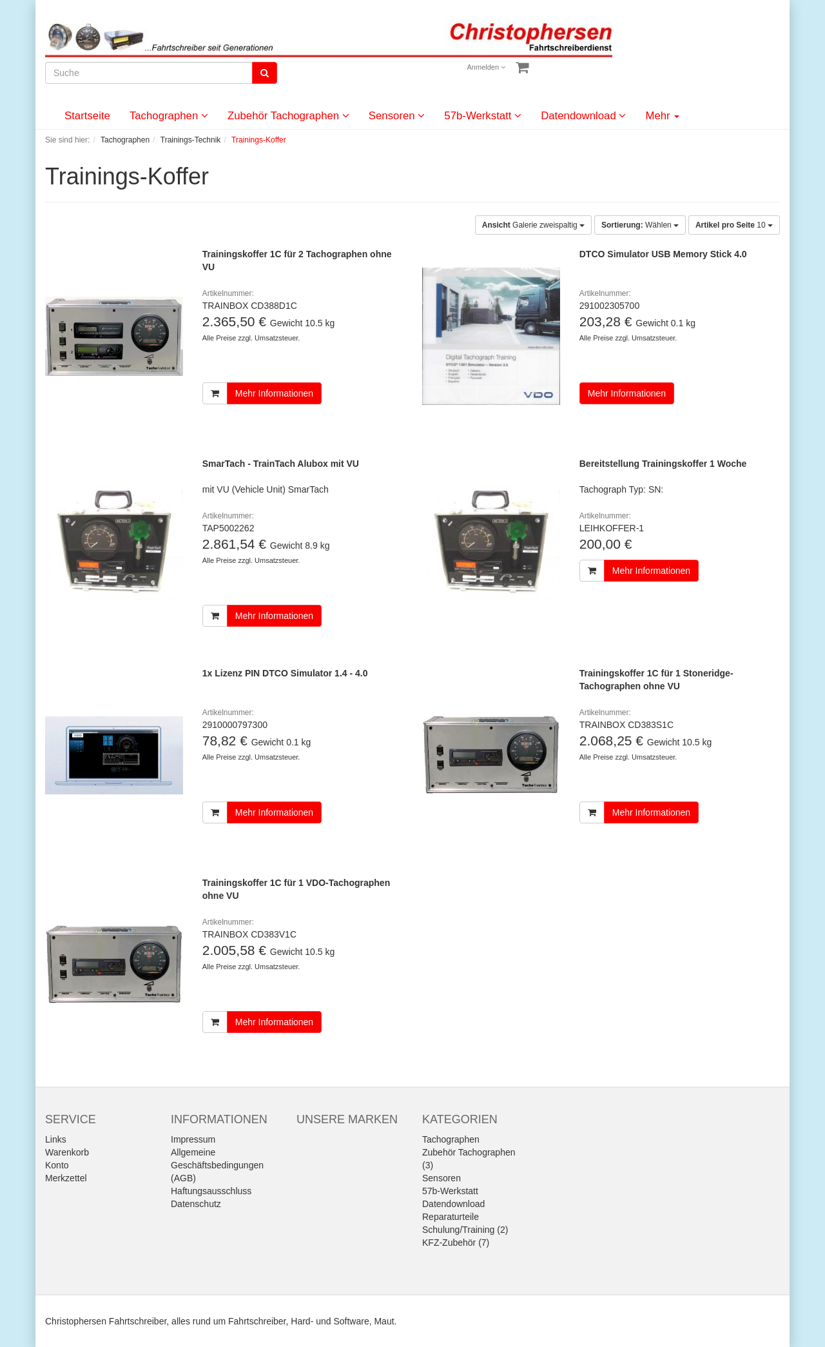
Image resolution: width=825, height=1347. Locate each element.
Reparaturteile (450, 1217)
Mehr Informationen (274, 393)
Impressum (193, 1139)
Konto (57, 1165)
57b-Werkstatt (482, 116)
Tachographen (169, 116)
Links (55, 1139)
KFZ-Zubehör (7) (455, 1242)
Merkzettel (66, 1178)
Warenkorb (67, 1152)
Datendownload (583, 116)
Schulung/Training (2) (465, 1229)
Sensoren (397, 116)
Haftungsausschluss (211, 1191)
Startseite (87, 116)
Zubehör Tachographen (288, 116)
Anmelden (486, 67)
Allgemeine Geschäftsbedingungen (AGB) (217, 1165)
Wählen (640, 225)
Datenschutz (196, 1204)
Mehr (662, 116)
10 (734, 225)
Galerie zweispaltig (533, 225)
